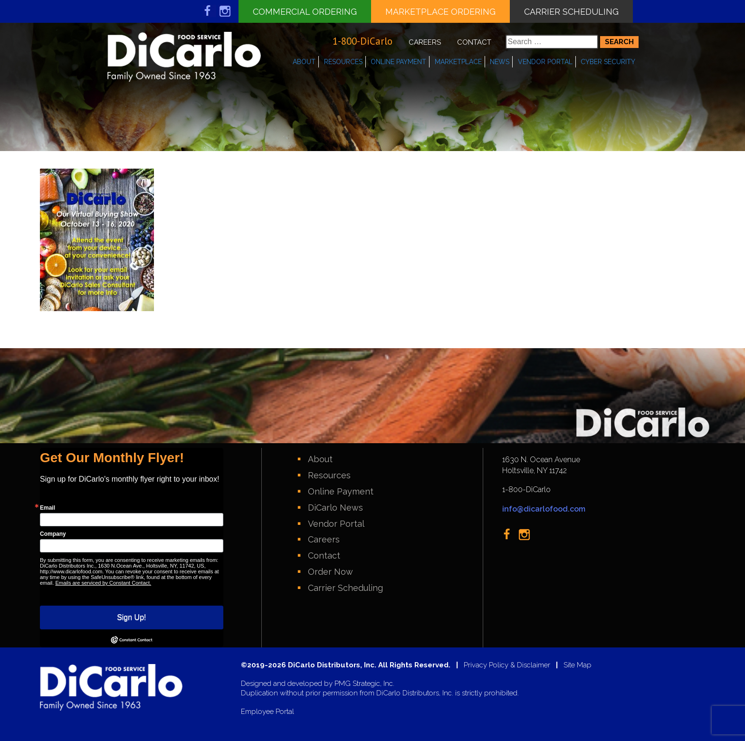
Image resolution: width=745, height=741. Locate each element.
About (304, 62)
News (499, 62)
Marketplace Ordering (440, 12)
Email (47, 508)
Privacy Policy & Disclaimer (507, 665)
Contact (474, 42)
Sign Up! (131, 617)
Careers (425, 42)
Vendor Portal (545, 62)
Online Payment (398, 62)
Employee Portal (267, 712)
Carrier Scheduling (571, 12)
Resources (343, 62)
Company (53, 534)
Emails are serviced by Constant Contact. (103, 583)
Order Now (330, 572)
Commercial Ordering (305, 12)
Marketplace (458, 62)
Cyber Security (608, 62)
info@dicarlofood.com (543, 508)
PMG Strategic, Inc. (364, 684)
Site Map (578, 665)
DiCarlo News (335, 508)
